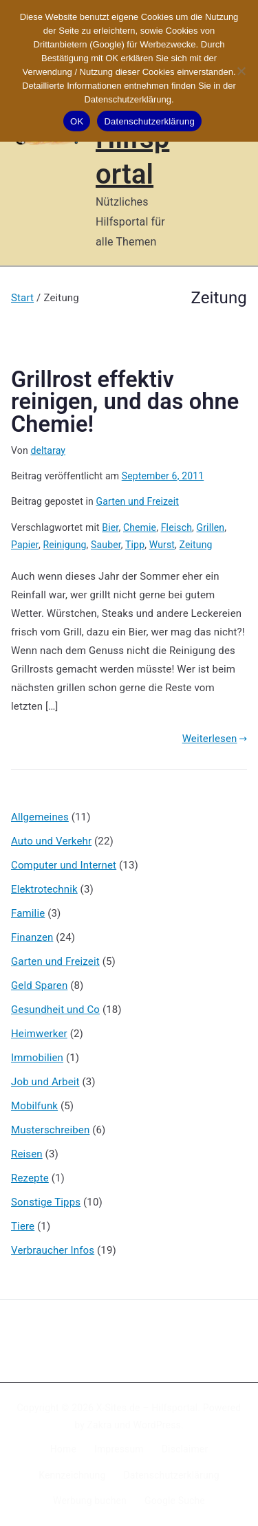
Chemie (139, 527)
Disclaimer (185, 1448)
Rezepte (30, 1178)
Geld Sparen (39, 985)
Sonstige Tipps (45, 1202)
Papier (25, 544)
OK (76, 121)
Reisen (27, 1154)
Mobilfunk (34, 1106)
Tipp (134, 544)
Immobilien (37, 1057)
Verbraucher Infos (52, 1250)
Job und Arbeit (45, 1082)
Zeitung (196, 544)
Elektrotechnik (44, 889)
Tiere (22, 1226)
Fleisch (176, 527)
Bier (110, 527)
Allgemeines (40, 817)
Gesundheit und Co (55, 1009)
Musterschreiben (50, 1130)
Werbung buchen (90, 1500)
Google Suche (174, 1500)
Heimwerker (39, 1033)
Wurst (162, 544)
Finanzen (32, 937)
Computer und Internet (63, 865)
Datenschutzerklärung (171, 1475)
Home (63, 1448)
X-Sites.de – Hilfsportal (146, 1407)
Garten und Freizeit (137, 501)
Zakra (99, 1424)
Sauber (106, 544)
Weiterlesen (214, 738)
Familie (28, 913)
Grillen (211, 527)
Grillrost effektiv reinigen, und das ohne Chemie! (125, 402)
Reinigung (64, 544)
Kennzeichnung (72, 1475)
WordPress (157, 1424)
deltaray (47, 450)
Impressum (119, 1448)
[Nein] (241, 71)
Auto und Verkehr (51, 841)
